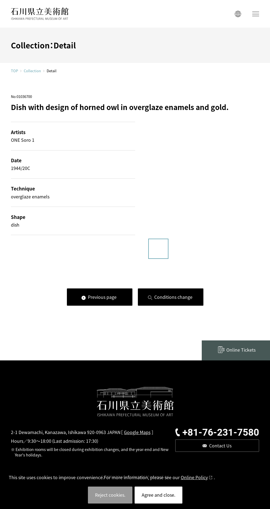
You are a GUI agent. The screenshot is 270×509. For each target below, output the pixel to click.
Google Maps (137, 432)
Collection (32, 71)
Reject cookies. (110, 494)
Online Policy (194, 477)
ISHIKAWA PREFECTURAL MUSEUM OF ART (39, 14)
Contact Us (220, 445)
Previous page (102, 297)
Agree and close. (158, 494)
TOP (14, 71)
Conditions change (173, 297)
